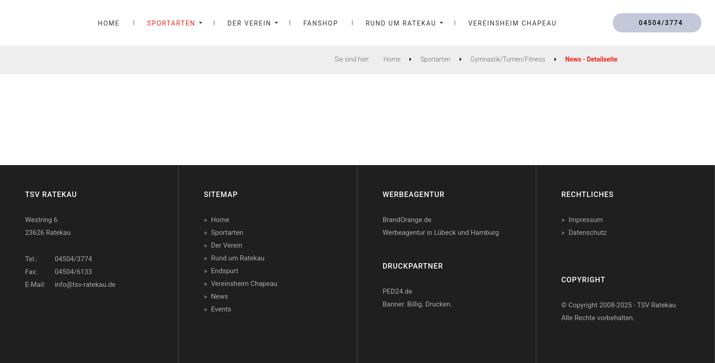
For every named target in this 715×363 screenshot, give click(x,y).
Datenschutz (588, 232)
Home (220, 220)
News (219, 296)
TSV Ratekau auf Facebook (34, 314)
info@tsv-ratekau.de (85, 284)
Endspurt (224, 271)
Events (221, 309)
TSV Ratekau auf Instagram (92, 314)
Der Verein (227, 245)
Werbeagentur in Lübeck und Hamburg (441, 232)
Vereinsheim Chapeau (244, 284)
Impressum (586, 220)
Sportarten (227, 232)
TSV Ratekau (28, 23)
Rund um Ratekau (237, 258)
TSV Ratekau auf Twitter (63, 314)
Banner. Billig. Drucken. (417, 304)
